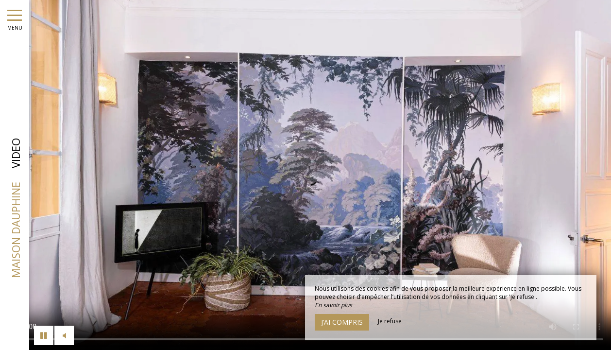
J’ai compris (342, 322)
